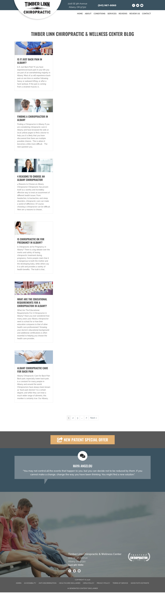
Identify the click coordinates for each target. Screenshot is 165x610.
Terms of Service (120, 583)
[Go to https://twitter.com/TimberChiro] (137, 6)
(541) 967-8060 (107, 5)
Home (80, 13)
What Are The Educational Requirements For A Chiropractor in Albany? (32, 302)
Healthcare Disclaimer (69, 583)
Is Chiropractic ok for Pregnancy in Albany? (30, 240)
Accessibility (30, 583)
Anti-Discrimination (47, 583)
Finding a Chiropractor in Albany (32, 118)
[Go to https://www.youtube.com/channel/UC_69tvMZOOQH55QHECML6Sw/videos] (141, 6)
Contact (146, 13)
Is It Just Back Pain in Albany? (29, 61)
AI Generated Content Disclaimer (82, 588)
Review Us (134, 13)
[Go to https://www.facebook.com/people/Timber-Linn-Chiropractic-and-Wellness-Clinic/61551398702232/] (133, 6)
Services (111, 13)
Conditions (99, 13)
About (88, 13)
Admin (18, 583)
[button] (82, 439)
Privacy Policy (103, 583)
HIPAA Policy (88, 583)
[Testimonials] (83, 467)
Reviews (123, 13)
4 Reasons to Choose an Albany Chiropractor (31, 178)
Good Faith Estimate (140, 583)
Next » (93, 418)
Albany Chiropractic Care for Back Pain (32, 369)
